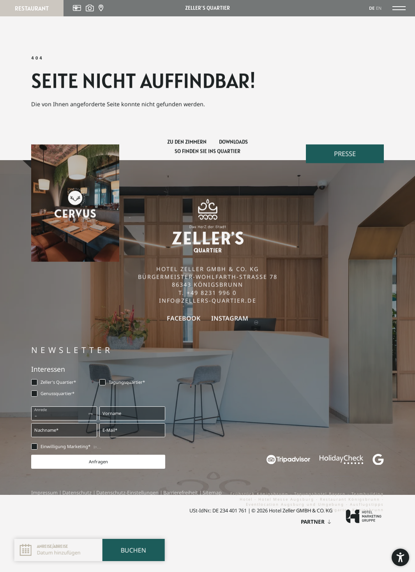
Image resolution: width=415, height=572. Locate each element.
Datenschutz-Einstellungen (128, 492)
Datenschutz (77, 492)
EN (378, 8)
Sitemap (212, 492)
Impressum (45, 492)
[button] (400, 557)
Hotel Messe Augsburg (287, 500)
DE (371, 8)
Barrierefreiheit (181, 492)
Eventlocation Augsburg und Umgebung (296, 505)
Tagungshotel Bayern (321, 495)
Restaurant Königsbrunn (351, 500)
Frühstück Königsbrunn (260, 495)
